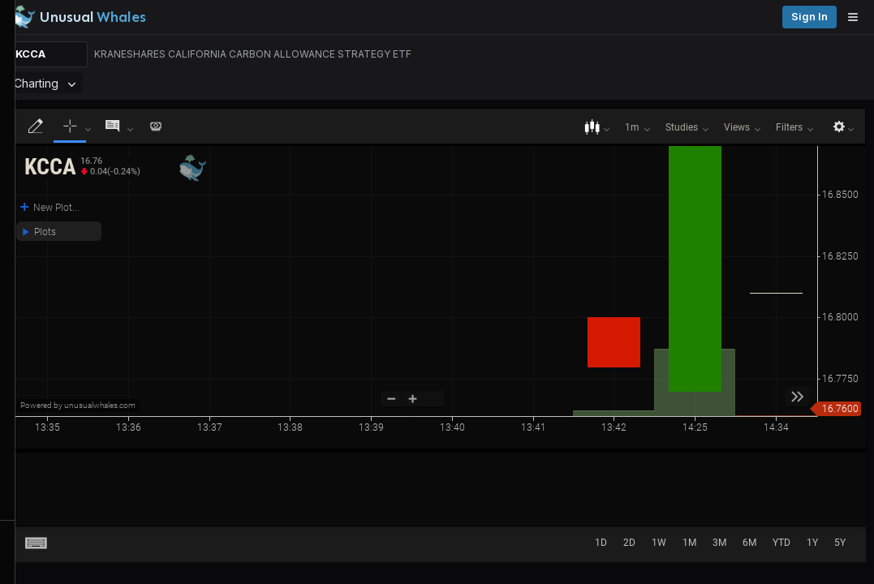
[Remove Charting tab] (327, 93)
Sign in (840, 17)
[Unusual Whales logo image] (234, 17)
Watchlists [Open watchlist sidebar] (81, 537)
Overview (249, 93)
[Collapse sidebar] (19, 19)
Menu (193, 93)
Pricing (783, 17)
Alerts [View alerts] (81, 505)
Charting (301, 93)
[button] (245, 182)
